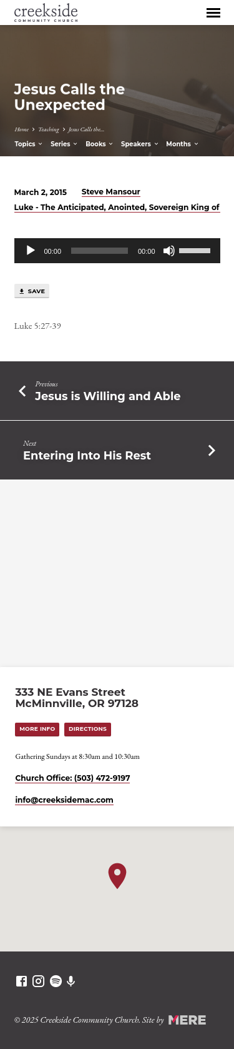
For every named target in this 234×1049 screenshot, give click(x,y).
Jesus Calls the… (87, 129)
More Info (37, 728)
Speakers (140, 144)
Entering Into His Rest (87, 455)
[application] (117, 250)
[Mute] (169, 250)
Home (21, 129)
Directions (88, 728)
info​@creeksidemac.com (64, 800)
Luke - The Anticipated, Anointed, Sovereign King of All (123, 207)
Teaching (48, 129)
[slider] (99, 251)
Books (99, 144)
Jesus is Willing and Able (107, 396)
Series (65, 144)
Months (182, 144)
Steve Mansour (111, 191)
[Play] (30, 250)
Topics (29, 144)
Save (31, 291)
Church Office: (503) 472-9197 (72, 778)
